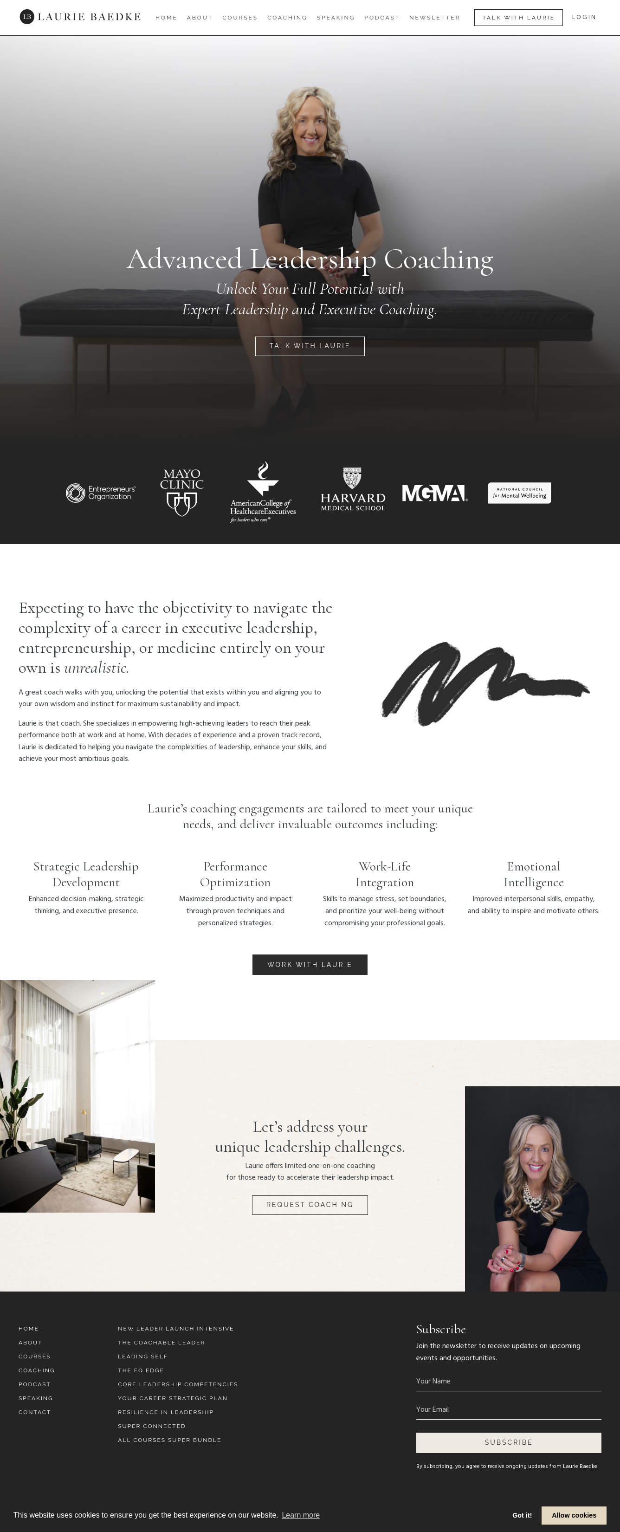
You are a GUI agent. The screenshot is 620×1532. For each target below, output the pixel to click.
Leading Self (143, 1356)
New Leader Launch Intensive (176, 1328)
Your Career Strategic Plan (173, 1398)
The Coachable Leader (161, 1342)
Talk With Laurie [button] (518, 17)
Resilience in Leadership (166, 1412)
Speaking (336, 17)
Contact (35, 1412)
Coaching (287, 17)
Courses (240, 17)
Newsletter (434, 17)
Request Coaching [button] (310, 1204)
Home (166, 17)
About (200, 17)
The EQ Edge (141, 1370)
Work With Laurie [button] (309, 964)
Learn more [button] (301, 1515)
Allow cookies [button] (574, 1515)
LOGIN (584, 17)
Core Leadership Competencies (178, 1384)
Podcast (382, 17)
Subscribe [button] (509, 1442)
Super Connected (152, 1426)
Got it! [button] (522, 1515)
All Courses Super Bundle (169, 1440)
